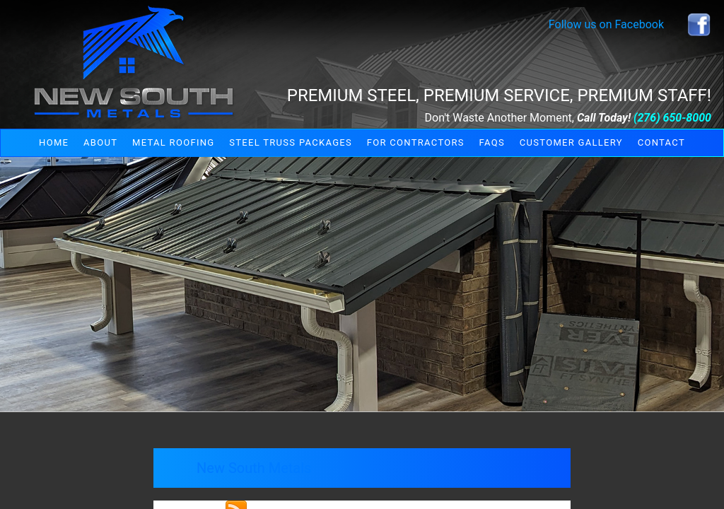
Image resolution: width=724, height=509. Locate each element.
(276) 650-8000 (672, 117)
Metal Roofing (173, 142)
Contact (661, 142)
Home (54, 142)
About (100, 142)
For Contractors (416, 142)
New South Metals (254, 468)
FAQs (492, 142)
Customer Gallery (571, 142)
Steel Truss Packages (290, 142)
